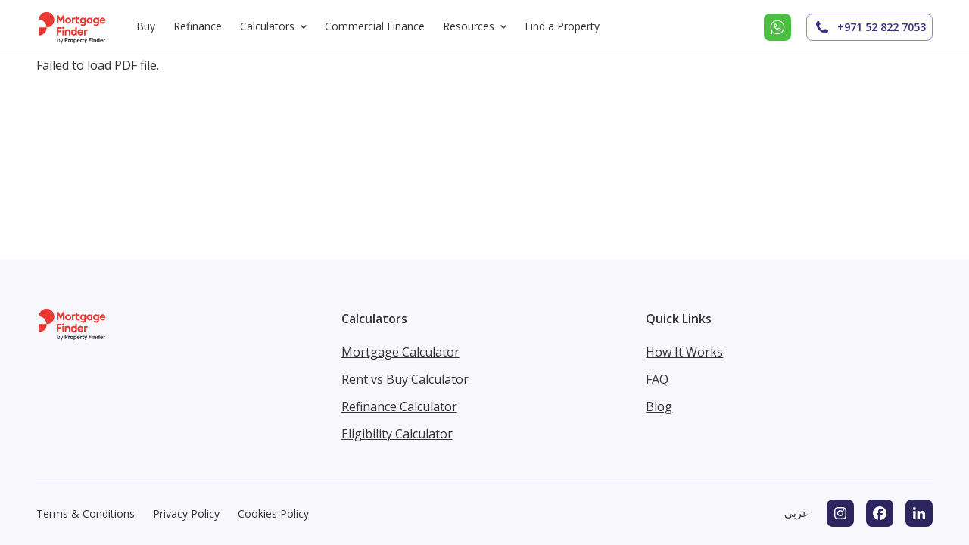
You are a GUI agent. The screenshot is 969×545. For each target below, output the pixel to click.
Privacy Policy (186, 513)
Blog (659, 406)
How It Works (684, 352)
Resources (478, 26)
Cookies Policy (273, 513)
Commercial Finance (375, 26)
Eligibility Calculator (397, 433)
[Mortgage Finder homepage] (72, 27)
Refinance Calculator (399, 406)
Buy (145, 26)
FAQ (657, 379)
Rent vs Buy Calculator (405, 379)
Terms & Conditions (85, 513)
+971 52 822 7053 (869, 27)
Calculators (276, 26)
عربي (796, 513)
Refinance (197, 26)
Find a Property (562, 26)
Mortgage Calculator (400, 352)
